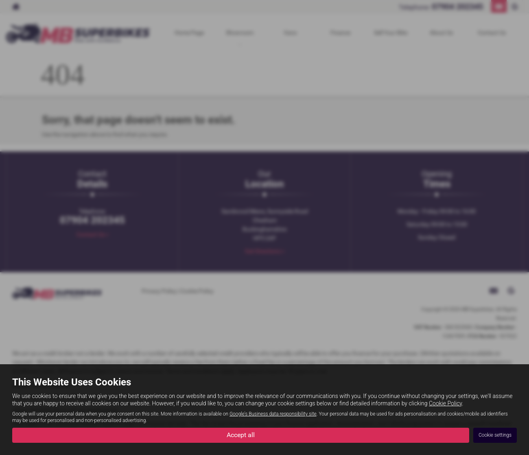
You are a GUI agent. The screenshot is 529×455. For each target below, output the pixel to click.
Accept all (241, 435)
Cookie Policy (445, 403)
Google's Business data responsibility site (273, 414)
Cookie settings (495, 435)
